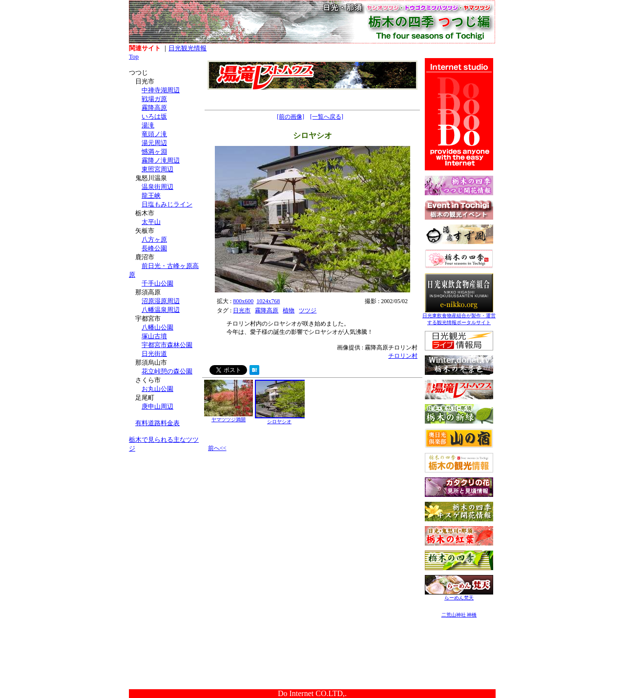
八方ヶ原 (154, 239)
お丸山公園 (157, 388)
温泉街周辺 (157, 186)
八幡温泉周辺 (161, 309)
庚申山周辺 (157, 406)
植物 (288, 310)
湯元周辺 (154, 142)
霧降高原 (154, 107)
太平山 (151, 222)
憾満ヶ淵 (154, 151)
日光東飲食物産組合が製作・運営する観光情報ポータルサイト (459, 316)
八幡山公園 (157, 327)
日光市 (241, 310)
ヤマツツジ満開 (228, 417)
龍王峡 (151, 195)
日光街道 (154, 353)
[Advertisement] (165, 521)
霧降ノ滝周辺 (161, 160)
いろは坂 (154, 116)
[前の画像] (290, 116)
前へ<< (217, 448)
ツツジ (307, 310)
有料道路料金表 (157, 423)
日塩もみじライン (167, 204)
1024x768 (268, 301)
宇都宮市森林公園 (167, 345)
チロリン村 (402, 355)
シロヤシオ (280, 419)
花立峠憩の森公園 (167, 371)
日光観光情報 (187, 48)
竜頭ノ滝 (154, 134)
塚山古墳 (154, 336)
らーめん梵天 (459, 595)
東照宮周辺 (157, 169)
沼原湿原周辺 (161, 301)
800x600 (243, 301)
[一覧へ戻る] (326, 116)
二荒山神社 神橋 (459, 614)
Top (134, 56)
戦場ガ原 (154, 99)
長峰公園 (154, 248)
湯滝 (148, 125)
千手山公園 (157, 283)
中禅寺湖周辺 (161, 90)
